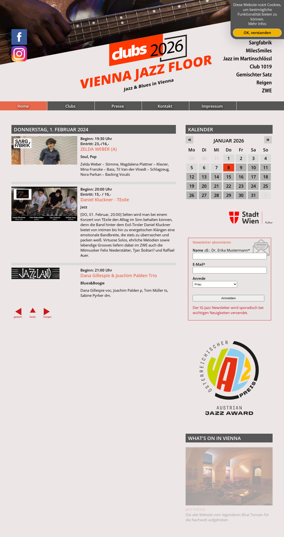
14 (216, 177)
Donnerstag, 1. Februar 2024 (51, 129)
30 (204, 158)
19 (191, 186)
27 (204, 195)
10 (253, 167)
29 (191, 158)
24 (253, 186)
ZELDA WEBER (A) (98, 149)
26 (191, 195)
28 (216, 195)
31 (216, 158)
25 (265, 186)
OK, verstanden (257, 32)
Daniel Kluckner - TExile (104, 201)
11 (265, 167)
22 (228, 186)
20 (204, 186)
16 (241, 177)
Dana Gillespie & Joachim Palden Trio (118, 277)
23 (241, 186)
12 (191, 177)
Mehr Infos (257, 23)
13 (204, 177)
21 (216, 186)
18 (265, 177)
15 (228, 177)
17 (253, 177)
